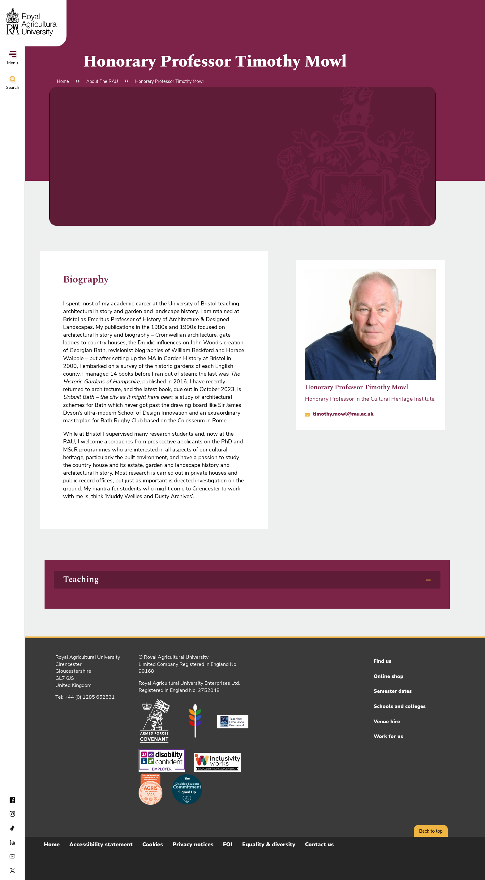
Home (63, 81)
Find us (382, 661)
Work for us (388, 736)
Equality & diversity (268, 844)
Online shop (388, 676)
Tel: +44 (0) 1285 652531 (85, 697)
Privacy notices (193, 844)
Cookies (152, 844)
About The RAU (102, 81)
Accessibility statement (101, 844)
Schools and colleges (400, 706)
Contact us (319, 844)
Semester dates (393, 691)
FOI (228, 844)
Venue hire (387, 721)
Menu (12, 58)
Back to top (431, 831)
